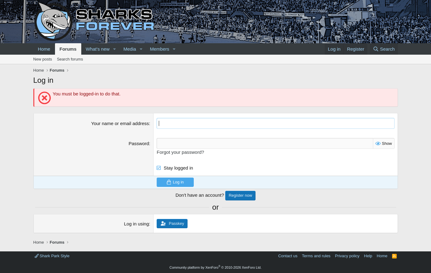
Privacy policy (347, 256)
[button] (114, 49)
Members (159, 49)
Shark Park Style (52, 256)
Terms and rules (316, 256)
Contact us (287, 256)
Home (44, 49)
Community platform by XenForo (216, 267)
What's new (98, 49)
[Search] (384, 49)
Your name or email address (120, 123)
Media (129, 49)
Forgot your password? (180, 152)
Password (139, 143)
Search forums (70, 59)
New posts (42, 59)
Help (368, 256)
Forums (68, 49)
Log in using (136, 223)
